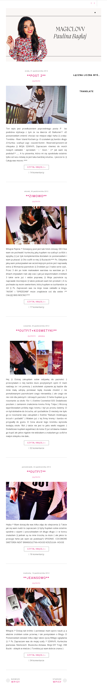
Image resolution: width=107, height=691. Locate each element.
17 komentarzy (37, 307)
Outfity (36, 81)
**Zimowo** (36, 196)
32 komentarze (37, 448)
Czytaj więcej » (36, 167)
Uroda (41, 336)
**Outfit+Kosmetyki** (36, 330)
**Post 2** (36, 75)
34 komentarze (37, 660)
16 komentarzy (37, 554)
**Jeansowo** (36, 578)
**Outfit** (36, 471)
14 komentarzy (37, 172)
